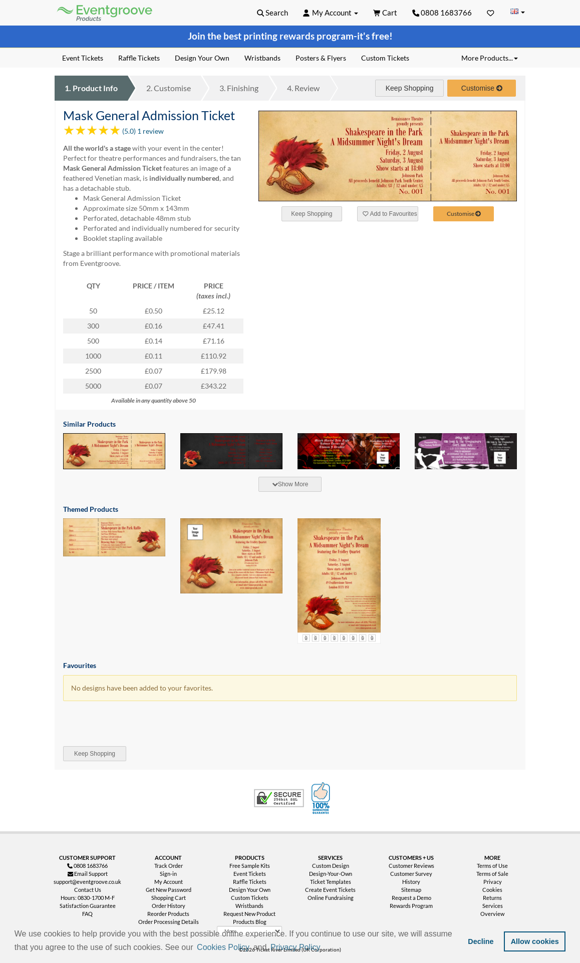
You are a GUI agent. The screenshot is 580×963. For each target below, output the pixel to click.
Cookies (492, 889)
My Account (168, 881)
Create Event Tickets (330, 889)
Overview (492, 913)
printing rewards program (298, 36)
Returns (492, 897)
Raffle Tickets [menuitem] (139, 58)
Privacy (492, 881)
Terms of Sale (492, 873)
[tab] (290, 484)
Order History (168, 905)
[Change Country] (517, 12)
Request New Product (249, 913)
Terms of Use (492, 865)
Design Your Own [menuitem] (202, 58)
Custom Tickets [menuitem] (385, 58)
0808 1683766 (442, 12)
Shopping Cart (168, 897)
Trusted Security (279, 798)
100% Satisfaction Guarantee (322, 798)
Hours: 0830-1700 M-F (88, 897)
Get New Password (168, 889)
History (411, 881)
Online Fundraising (331, 897)
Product (91, 88)
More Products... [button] (489, 58)
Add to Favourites (390, 213)
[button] (325, 947)
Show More (290, 484)
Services (492, 905)
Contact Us (87, 889)
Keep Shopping (410, 88)
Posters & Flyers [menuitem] (321, 58)
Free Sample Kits (249, 865)
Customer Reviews (411, 865)
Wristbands (249, 905)
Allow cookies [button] (535, 941)
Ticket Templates (330, 881)
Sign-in (168, 873)
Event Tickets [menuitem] (82, 58)
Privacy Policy (295, 947)
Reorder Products (168, 913)
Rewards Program (411, 905)
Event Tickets (249, 873)
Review (303, 88)
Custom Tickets (249, 897)
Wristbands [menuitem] (262, 58)
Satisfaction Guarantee (88, 905)
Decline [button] (480, 941)
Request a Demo (411, 897)
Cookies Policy (223, 947)
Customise (168, 88)
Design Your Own (249, 889)
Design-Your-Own (330, 873)
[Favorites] (490, 12)
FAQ (87, 913)
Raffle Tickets (249, 881)
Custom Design (330, 865)
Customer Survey (411, 873)
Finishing (238, 88)
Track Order (168, 865)
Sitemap (411, 889)
